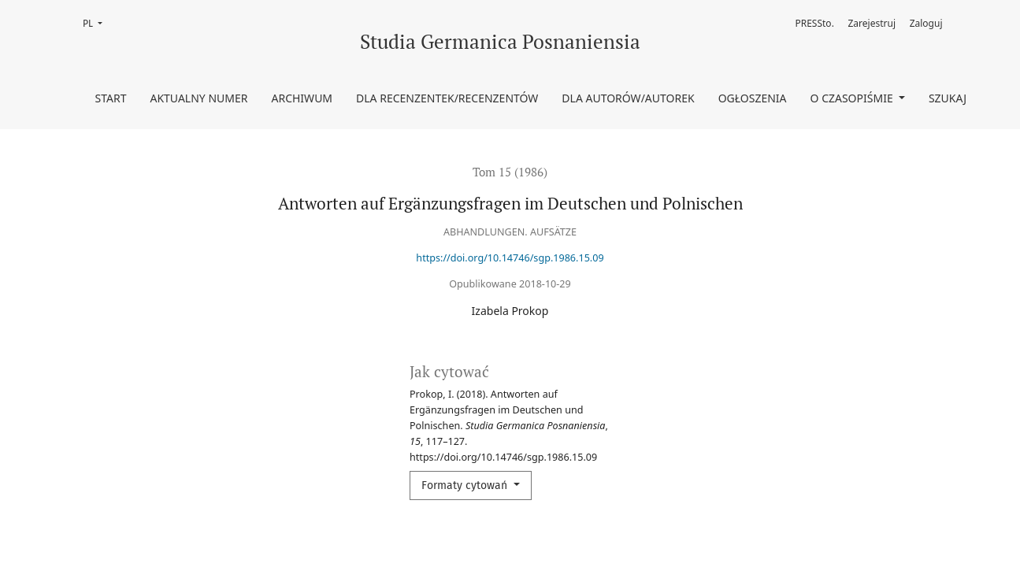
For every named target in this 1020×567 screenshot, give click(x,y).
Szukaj (947, 98)
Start (111, 98)
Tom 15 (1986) (510, 172)
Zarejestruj (872, 23)
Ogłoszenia (752, 98)
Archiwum (301, 98)
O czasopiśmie (853, 98)
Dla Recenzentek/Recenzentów (447, 98)
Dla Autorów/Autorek (628, 98)
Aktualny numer (198, 98)
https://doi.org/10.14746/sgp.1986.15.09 (509, 258)
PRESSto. (814, 23)
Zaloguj (926, 23)
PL (97, 22)
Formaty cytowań (465, 485)
